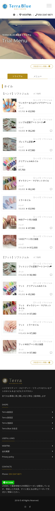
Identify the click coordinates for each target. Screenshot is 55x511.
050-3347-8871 (44, 14)
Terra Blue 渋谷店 (9, 428)
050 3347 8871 (15, 474)
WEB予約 (25, 14)
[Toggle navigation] (49, 5)
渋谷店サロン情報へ (41, 66)
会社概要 (6, 451)
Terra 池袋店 (7, 423)
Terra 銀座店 (7, 412)
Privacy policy (8, 456)
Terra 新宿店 (7, 417)
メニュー (38, 76)
